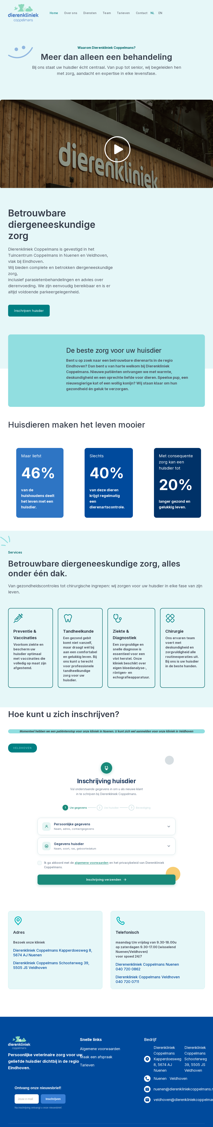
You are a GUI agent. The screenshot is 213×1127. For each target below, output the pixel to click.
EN (160, 13)
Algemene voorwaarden (100, 1049)
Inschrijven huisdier (29, 311)
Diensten (90, 13)
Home (54, 13)
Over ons (70, 13)
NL (152, 13)
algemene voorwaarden (92, 862)
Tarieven (123, 13)
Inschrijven (53, 1099)
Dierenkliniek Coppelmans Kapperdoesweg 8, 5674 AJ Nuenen (167, 1058)
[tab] (22, 748)
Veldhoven (178, 1078)
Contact (141, 13)
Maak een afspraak (96, 1057)
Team (107, 13)
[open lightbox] (106, 152)
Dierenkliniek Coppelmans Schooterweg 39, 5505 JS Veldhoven (195, 1058)
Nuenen (160, 1078)
